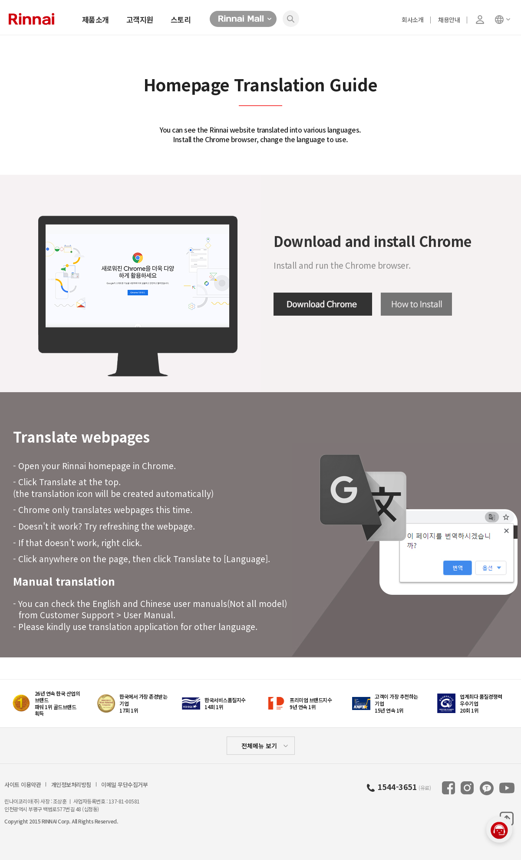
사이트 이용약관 (22, 784)
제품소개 (95, 19)
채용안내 (449, 19)
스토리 (181, 19)
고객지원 (139, 19)
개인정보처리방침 (71, 784)
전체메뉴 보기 (259, 745)
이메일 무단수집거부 (124, 784)
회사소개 (412, 19)
